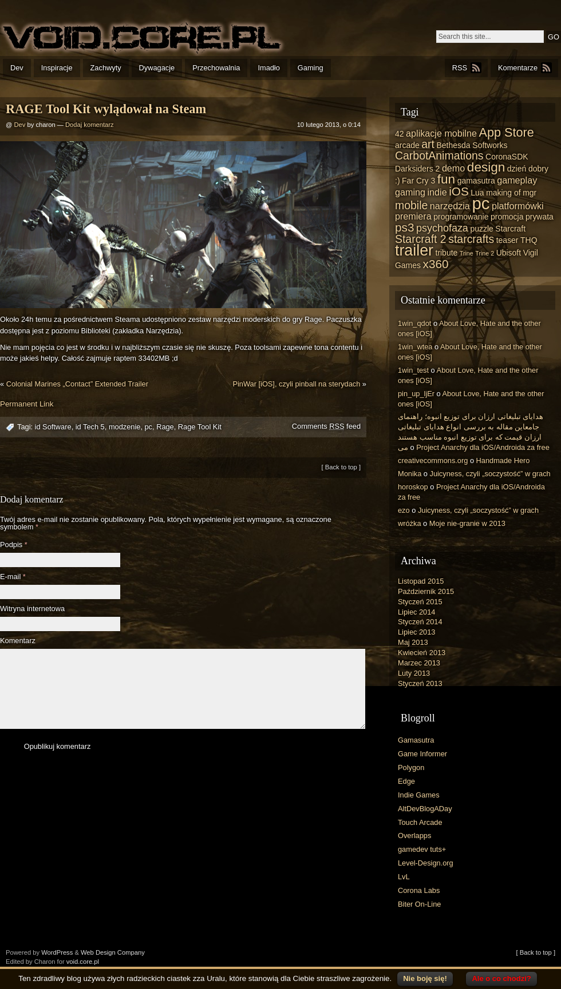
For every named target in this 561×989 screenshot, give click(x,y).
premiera (413, 216)
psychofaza (442, 228)
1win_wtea (415, 346)
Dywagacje (157, 67)
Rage (165, 426)
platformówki (518, 206)
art (427, 144)
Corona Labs (419, 890)
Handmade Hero (503, 460)
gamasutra (476, 180)
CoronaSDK (506, 156)
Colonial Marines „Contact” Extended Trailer (77, 384)
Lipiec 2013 (416, 632)
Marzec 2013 (419, 663)
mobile (411, 205)
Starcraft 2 (421, 239)
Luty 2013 (414, 673)
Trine (466, 253)
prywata (540, 216)
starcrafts (471, 239)
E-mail (13, 577)
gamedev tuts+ (422, 849)
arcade (407, 145)
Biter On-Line (419, 904)
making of (503, 192)
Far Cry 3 (418, 180)
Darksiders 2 (417, 168)
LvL (404, 876)
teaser (507, 240)
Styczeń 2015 (420, 601)
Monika (409, 473)
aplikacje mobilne (441, 133)
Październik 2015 (426, 591)
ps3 (404, 227)
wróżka (409, 523)
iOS (459, 191)
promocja (507, 216)
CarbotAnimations (439, 155)
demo (453, 168)
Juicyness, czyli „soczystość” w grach (490, 473)
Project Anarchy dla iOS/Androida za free (483, 447)
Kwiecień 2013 (421, 652)
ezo (404, 510)
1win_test (413, 370)
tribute (447, 252)
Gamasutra (416, 740)
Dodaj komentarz (89, 124)
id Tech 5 (90, 426)
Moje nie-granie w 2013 (467, 523)
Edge (406, 781)
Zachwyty (105, 67)
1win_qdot (414, 323)
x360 (436, 263)
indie (437, 192)
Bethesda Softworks (471, 145)
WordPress (57, 952)
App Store (506, 132)
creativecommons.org (433, 460)
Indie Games (419, 795)
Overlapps (414, 835)
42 (399, 133)
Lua (477, 192)
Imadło (268, 67)
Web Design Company (113, 952)
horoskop (413, 486)
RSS (459, 67)
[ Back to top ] (341, 467)
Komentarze (518, 67)
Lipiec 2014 (416, 612)
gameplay (517, 180)
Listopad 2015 (421, 581)
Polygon (411, 767)
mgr (529, 192)
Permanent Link (26, 404)
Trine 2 (484, 253)
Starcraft (510, 228)
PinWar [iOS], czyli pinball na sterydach (296, 384)
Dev (16, 67)
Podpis (13, 545)
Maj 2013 (413, 642)
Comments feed (326, 426)
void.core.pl (82, 961)
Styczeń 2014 (420, 621)
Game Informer (422, 753)
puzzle (481, 228)
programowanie (460, 216)
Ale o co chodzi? (501, 978)
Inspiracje (57, 67)
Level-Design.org (425, 863)
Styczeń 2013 (420, 683)
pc (149, 426)
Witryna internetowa (32, 609)
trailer (414, 250)
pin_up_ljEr (416, 393)
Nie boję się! (425, 978)
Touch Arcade (420, 822)
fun (446, 179)
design (486, 167)
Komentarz (17, 641)
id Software (53, 426)
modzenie (125, 426)
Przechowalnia (216, 67)
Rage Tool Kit (200, 426)
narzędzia (450, 206)
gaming (410, 192)
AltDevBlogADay (425, 808)
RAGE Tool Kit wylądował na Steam (106, 109)
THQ (528, 240)
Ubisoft (508, 252)
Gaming (310, 67)
